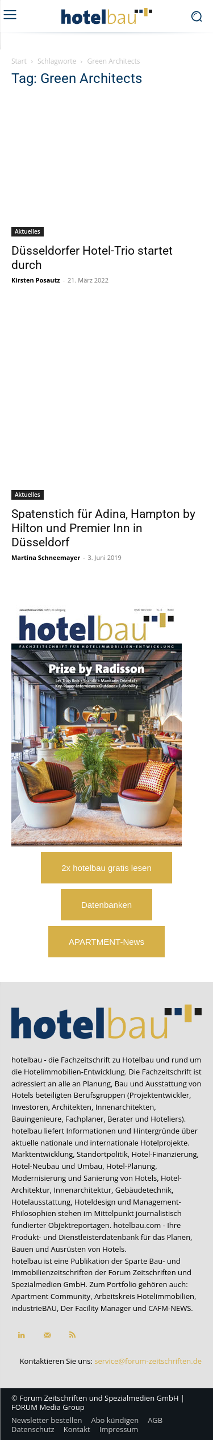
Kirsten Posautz (35, 280)
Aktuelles (27, 231)
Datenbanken (106, 905)
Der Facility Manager (96, 1308)
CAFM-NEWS (169, 1308)
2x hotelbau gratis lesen (106, 868)
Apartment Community (50, 1296)
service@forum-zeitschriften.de (148, 1361)
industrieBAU (34, 1308)
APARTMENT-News (106, 942)
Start (19, 61)
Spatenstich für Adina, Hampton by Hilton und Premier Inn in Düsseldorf (103, 528)
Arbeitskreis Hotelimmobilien (144, 1296)
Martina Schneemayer (45, 557)
